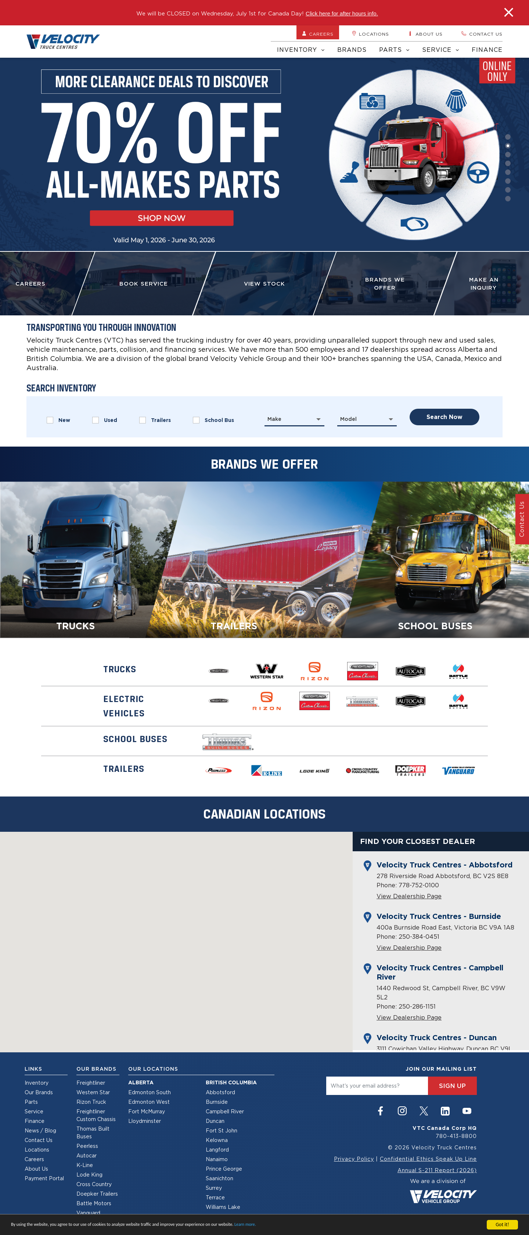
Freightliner (90, 1083)
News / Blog (40, 1130)
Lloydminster (144, 1121)
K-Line (84, 1165)
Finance (487, 49)
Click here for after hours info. (342, 13)
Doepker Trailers (97, 1194)
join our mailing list (441, 1069)
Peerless (87, 1146)
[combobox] (294, 419)
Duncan (215, 1121)
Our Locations (153, 1069)
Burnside (217, 1102)
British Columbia (231, 1082)
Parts (394, 49)
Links (33, 1069)
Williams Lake (223, 1207)
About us (425, 34)
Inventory (301, 49)
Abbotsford (220, 1092)
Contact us (482, 34)
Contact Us (39, 1140)
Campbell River (225, 1111)
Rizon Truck (91, 1102)
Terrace (215, 1197)
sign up (452, 1086)
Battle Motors (93, 1203)
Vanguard (88, 1213)
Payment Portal (44, 1178)
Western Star (93, 1092)
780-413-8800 (456, 1136)
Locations (370, 34)
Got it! (502, 1224)
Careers (318, 34)
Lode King (89, 1174)
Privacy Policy (354, 1159)
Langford (217, 1149)
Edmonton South (149, 1092)
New (58, 420)
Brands (352, 49)
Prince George (224, 1169)
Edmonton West (149, 1102)
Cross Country (94, 1184)
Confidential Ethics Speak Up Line (428, 1159)
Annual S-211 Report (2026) (437, 1170)
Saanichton (219, 1178)
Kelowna (217, 1140)
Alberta (141, 1082)
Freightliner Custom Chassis (96, 1115)
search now (445, 417)
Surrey (214, 1188)
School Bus (213, 420)
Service (440, 49)
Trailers (155, 420)
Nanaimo (217, 1159)
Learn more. (245, 1224)
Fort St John (221, 1130)
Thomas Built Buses (92, 1132)
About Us (36, 1169)
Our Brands (39, 1092)
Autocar (86, 1155)
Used (104, 420)
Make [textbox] (274, 419)
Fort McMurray (146, 1111)
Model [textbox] (348, 419)
